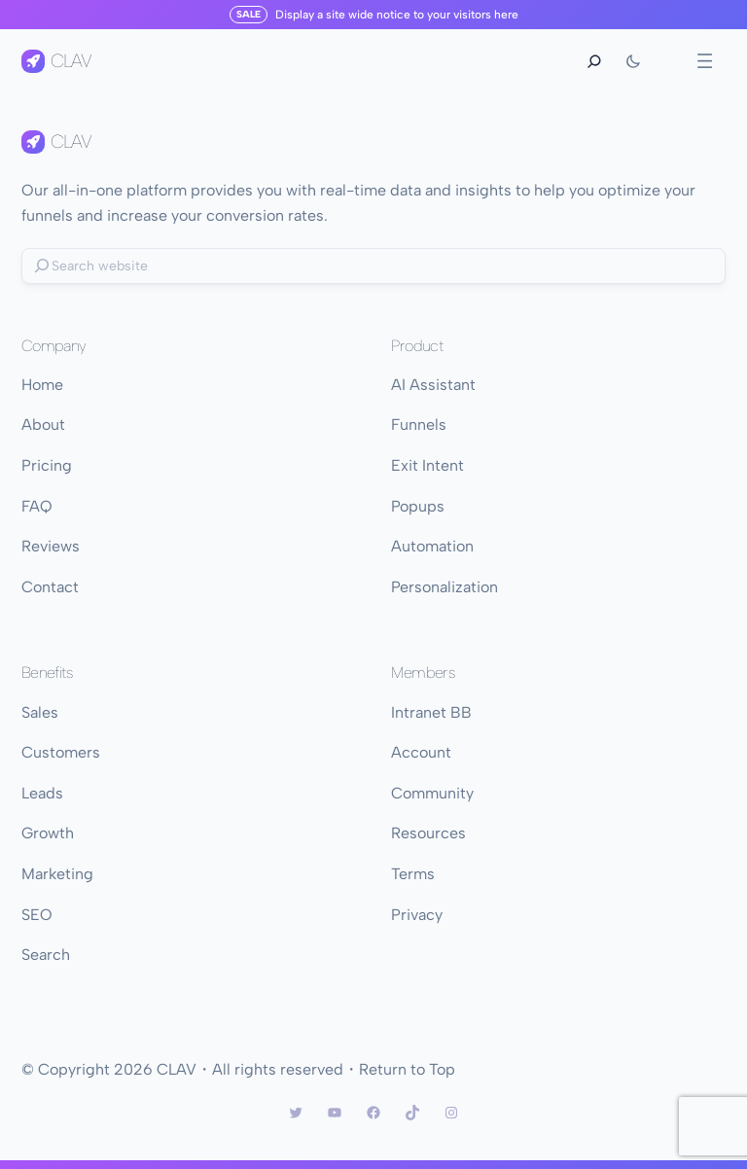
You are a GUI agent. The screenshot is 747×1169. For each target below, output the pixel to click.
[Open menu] (705, 61)
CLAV (71, 61)
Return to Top (407, 1069)
